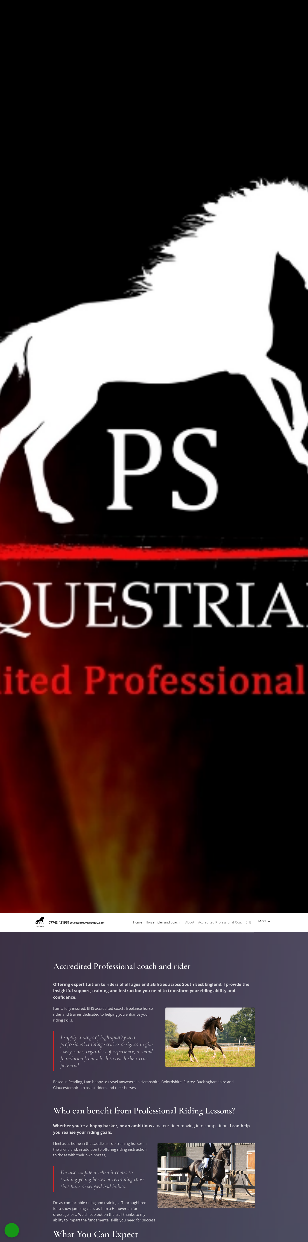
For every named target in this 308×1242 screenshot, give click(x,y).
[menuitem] (150, 922)
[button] (12, 1230)
